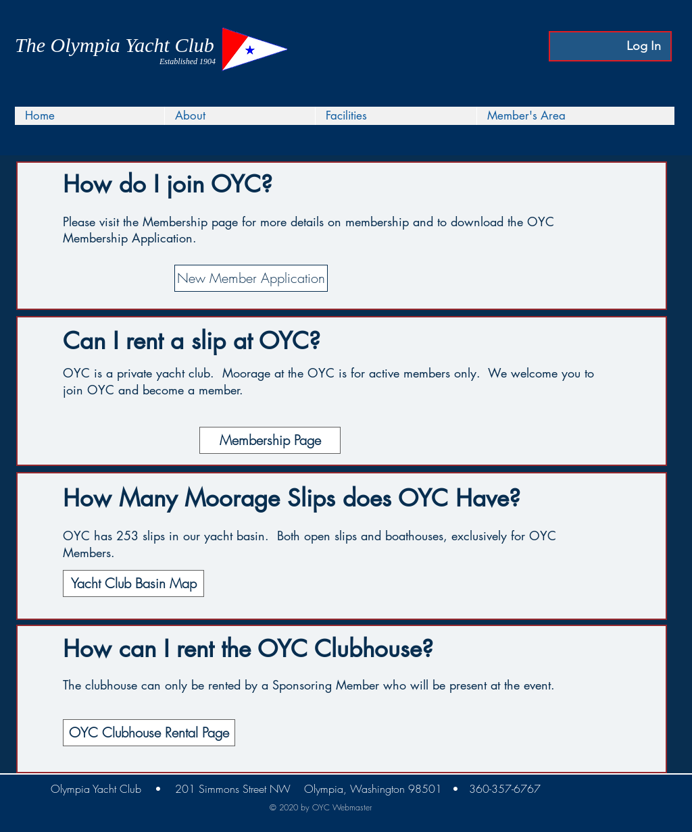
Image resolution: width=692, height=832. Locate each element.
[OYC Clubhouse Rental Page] (149, 732)
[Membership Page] (270, 440)
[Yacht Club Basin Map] (133, 583)
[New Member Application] (251, 278)
